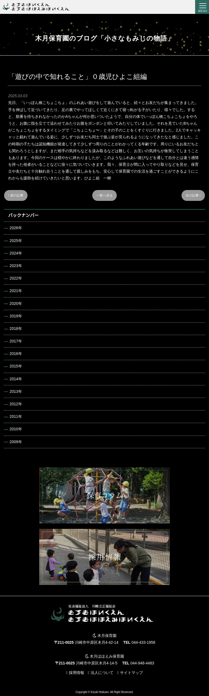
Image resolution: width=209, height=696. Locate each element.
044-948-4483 (142, 663)
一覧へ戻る (104, 195)
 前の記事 (15, 195)
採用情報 (76, 672)
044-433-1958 (143, 642)
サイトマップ (131, 672)
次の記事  (193, 195)
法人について (102, 672)
